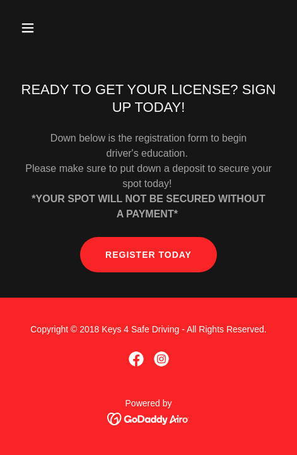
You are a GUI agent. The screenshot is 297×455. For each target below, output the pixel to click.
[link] (136, 359)
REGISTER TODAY (148, 255)
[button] (45, 27)
